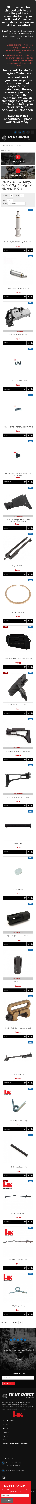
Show (5, 200)
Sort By (5, 204)
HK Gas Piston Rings (18, 612)
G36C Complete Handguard (18, 334)
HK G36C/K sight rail (18, 1074)
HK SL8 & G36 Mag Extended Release (18, 705)
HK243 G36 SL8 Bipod (18, 566)
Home (5, 145)
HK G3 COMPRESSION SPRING (18, 380)
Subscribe (8, 1383)
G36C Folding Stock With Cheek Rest (18, 751)
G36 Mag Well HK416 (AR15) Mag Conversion (18, 658)
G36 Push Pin (18, 843)
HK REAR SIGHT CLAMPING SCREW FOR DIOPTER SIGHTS (18, 474)
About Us (5, 1428)
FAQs (4, 1439)
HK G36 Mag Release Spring (18, 1120)
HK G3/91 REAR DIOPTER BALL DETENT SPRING (18, 427)
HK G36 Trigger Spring (18, 1306)
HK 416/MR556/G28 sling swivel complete (18, 1028)
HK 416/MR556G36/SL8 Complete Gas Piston (18, 242)
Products (5, 1425)
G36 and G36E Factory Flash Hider (18, 936)
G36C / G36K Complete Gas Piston (18, 288)
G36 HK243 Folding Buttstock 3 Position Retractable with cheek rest (18, 520)
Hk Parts (11, 145)
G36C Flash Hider (18, 982)
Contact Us (5, 1432)
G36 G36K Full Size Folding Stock (18, 797)
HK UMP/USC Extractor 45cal (18, 1259)
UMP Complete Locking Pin (18, 1167)
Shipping (5, 1436)
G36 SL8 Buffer (18, 889)
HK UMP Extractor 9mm (18, 1213)
